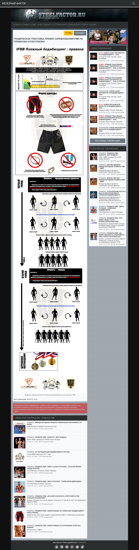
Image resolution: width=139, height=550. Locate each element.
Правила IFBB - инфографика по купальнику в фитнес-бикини (54, 526)
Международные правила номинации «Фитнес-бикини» (109, 171)
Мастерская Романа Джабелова (65, 542)
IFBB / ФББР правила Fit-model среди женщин (43, 439)
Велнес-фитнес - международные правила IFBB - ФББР (112, 179)
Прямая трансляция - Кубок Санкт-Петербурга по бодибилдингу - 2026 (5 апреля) (112, 66)
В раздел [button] (80, 33)
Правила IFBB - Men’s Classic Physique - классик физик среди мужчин (54, 467)
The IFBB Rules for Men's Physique (39, 484)
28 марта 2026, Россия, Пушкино (111, 110)
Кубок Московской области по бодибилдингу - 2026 (111, 106)
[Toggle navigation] (133, 3)
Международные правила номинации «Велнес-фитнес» (109, 184)
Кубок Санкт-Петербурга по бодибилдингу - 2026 (111, 54)
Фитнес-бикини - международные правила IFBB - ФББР (112, 166)
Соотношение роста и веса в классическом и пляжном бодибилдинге (112, 193)
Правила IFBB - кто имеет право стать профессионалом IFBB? (110, 219)
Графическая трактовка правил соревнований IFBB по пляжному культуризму (55, 515)
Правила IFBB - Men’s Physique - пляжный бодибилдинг (58, 481)
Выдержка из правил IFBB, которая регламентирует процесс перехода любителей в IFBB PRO (111, 225)
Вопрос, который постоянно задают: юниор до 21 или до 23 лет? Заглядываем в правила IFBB (56, 501)
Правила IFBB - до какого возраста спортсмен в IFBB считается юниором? (53, 497)
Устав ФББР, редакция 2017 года (39, 454)
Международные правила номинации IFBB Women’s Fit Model (54, 423)
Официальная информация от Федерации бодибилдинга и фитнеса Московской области (110, 198)
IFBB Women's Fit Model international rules (42, 426)
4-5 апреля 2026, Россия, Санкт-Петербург (110, 57)
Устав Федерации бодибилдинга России (52, 452)
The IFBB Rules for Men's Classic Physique (41, 471)
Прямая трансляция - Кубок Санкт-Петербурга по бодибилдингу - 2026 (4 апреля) (112, 79)
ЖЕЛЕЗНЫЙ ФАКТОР (14, 3)
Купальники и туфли (34, 530)
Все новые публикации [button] (107, 141)
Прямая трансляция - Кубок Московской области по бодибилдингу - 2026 (112, 117)
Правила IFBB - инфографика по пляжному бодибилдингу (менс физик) (55, 511)
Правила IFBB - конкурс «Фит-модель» (51, 437)
